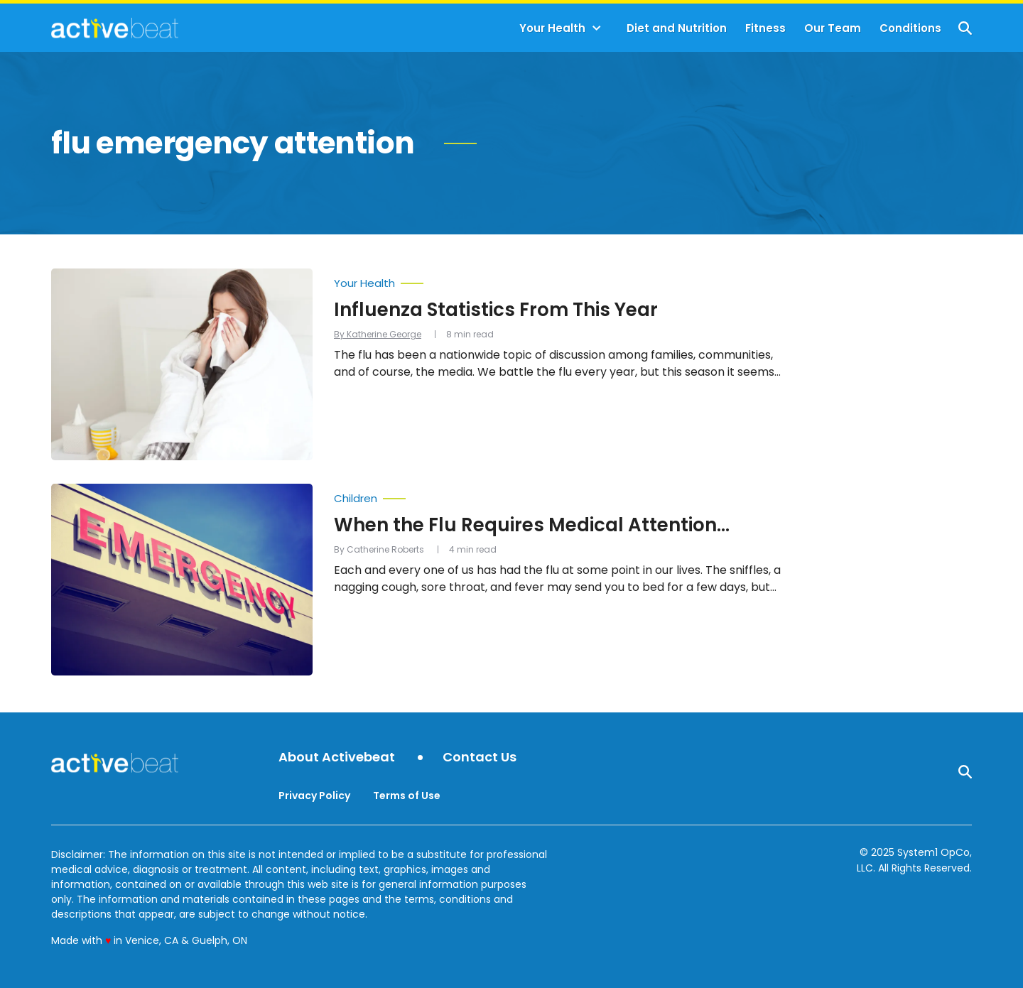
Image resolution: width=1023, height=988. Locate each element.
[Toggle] (596, 28)
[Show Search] (965, 28)
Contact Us (479, 757)
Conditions (910, 28)
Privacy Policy (314, 795)
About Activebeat (336, 757)
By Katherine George (377, 334)
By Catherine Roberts (379, 549)
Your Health (552, 28)
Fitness (765, 28)
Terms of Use (406, 795)
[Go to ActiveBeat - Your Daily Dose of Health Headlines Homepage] (114, 28)
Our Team (832, 28)
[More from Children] (561, 495)
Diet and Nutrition (677, 28)
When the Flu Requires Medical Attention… (532, 525)
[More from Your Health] (561, 279)
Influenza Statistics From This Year (496, 309)
